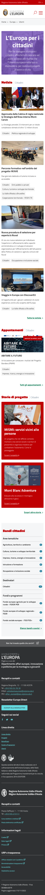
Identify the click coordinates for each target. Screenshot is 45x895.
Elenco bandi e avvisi (31, 628)
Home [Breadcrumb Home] (3, 21)
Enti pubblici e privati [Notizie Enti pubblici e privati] (20, 184)
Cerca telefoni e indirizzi (9, 818)
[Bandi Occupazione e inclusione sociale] (22, 571)
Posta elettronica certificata (11, 822)
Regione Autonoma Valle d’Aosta (14, 2)
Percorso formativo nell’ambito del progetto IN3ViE (19, 169)
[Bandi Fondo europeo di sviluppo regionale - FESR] (22, 612)
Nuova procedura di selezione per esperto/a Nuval (18, 233)
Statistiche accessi (8, 871)
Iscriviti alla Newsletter (14, 707)
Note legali (5, 841)
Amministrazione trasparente (11, 863)
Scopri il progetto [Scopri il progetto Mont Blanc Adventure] (12, 503)
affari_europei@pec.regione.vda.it (19, 693)
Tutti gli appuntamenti (32, 384)
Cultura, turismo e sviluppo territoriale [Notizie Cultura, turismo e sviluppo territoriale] (18, 189)
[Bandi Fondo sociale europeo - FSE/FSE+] (22, 620)
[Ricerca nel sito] (35, 12)
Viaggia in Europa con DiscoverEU (18, 295)
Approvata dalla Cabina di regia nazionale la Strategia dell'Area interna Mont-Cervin (22, 117)
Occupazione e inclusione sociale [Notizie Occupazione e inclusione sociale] (25, 260)
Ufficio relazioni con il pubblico (12, 859)
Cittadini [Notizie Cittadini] (5, 133)
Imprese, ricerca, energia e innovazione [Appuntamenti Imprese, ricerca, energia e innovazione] (18, 373)
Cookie (3, 837)
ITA (41, 2)
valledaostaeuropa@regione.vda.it (20, 691)
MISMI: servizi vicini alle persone (21, 431)
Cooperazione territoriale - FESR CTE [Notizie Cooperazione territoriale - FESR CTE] (17, 197)
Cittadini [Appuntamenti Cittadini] (5, 369)
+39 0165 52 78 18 (12, 688)
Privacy (4, 844)
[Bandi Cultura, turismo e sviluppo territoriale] (22, 551)
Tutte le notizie (35, 318)
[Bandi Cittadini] (22, 586)
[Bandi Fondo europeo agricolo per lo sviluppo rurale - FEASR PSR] (22, 603)
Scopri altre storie (34, 512)
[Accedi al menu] (41, 13)
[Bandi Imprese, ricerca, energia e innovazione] (22, 558)
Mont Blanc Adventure (20, 490)
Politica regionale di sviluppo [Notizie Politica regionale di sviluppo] (23, 133)
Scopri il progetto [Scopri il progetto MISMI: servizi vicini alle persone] (12, 455)
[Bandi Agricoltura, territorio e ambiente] (22, 544)
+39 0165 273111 (11, 813)
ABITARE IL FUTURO (11, 355)
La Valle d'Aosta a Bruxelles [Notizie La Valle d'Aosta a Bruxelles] (13, 193)
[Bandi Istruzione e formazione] (22, 564)
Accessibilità (5, 867)
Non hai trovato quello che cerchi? (22, 643)
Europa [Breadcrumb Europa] (12, 21)
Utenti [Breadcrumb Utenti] (21, 21)
